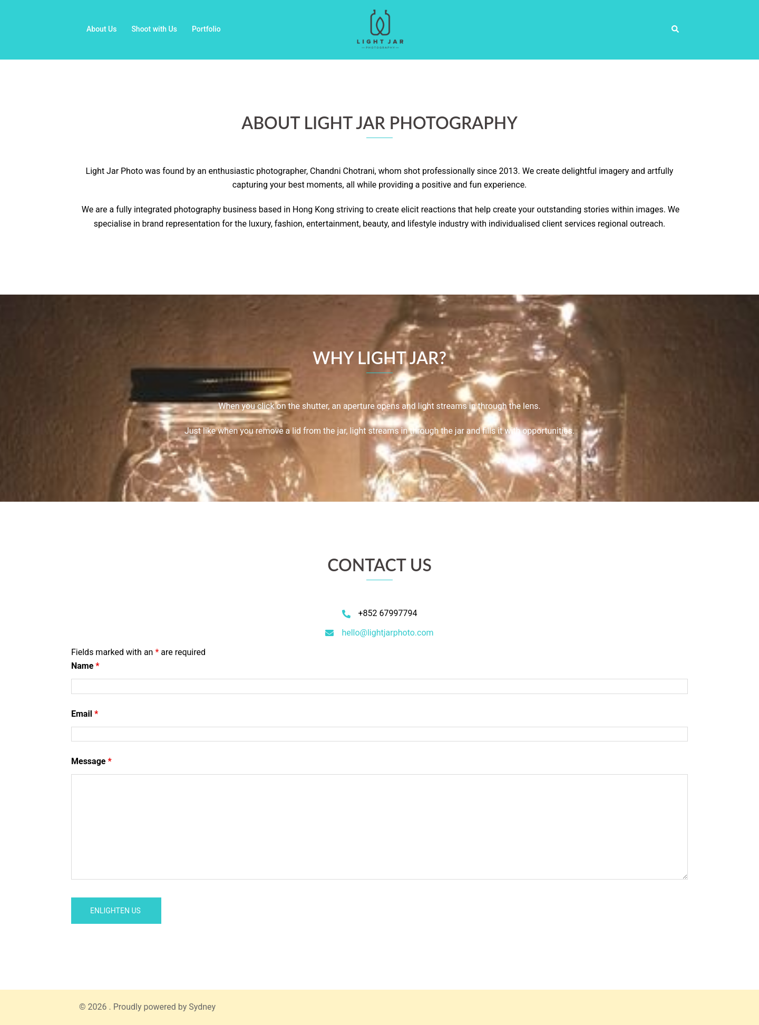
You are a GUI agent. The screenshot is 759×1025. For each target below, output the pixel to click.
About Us (101, 29)
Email (84, 714)
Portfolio (206, 29)
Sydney (202, 1007)
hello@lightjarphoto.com (387, 633)
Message (91, 761)
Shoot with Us (154, 29)
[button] (676, 29)
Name (85, 666)
